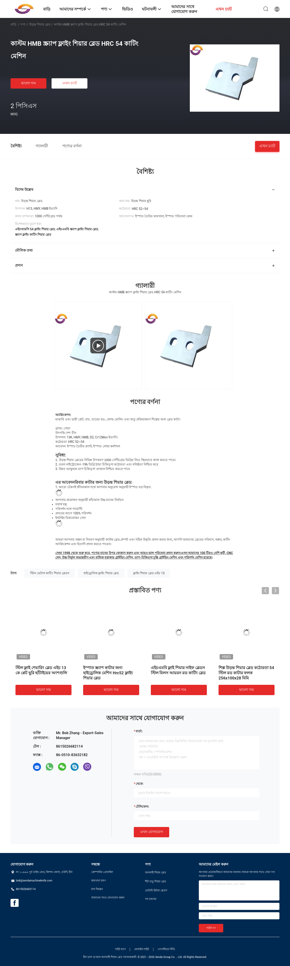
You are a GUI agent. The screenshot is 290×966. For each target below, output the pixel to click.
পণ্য (23, 24)
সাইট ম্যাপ (120, 949)
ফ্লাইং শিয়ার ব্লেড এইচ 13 (149, 573)
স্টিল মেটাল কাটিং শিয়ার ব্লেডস (49, 573)
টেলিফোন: (142, 806)
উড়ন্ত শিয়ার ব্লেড (39, 24)
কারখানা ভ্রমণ (98, 880)
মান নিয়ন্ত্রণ (97, 889)
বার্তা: (139, 731)
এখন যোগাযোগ (151, 832)
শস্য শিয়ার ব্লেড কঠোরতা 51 (174, 667)
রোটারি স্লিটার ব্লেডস (156, 890)
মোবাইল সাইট (141, 949)
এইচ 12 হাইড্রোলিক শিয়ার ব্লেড (108, 667)
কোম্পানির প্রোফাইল (102, 872)
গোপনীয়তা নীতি (166, 949)
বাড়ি (13, 24)
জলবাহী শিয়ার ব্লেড (155, 872)
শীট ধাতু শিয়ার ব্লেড (155, 881)
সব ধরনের (150, 899)
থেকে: (139, 783)
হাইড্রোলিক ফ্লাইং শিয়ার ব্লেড (101, 573)
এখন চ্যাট (69, 83)
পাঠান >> (211, 927)
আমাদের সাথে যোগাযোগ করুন (107, 897)
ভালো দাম (28, 83)
